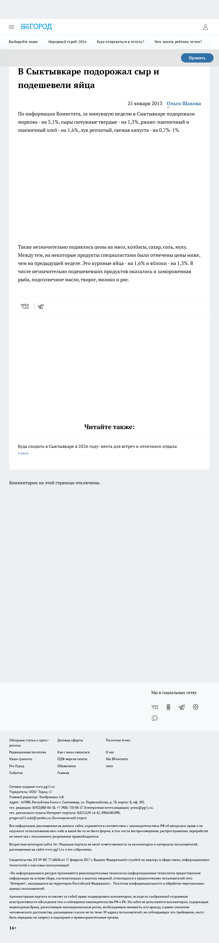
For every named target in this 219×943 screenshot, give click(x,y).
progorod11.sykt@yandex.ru (30, 818)
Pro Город (16, 766)
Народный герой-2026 (67, 41)
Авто (109, 766)
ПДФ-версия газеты (72, 759)
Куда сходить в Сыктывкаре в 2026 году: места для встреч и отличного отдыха (109, 450)
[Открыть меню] (11, 26)
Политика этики (118, 740)
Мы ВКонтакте (117, 759)
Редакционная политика (27, 752)
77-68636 (54, 860)
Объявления (66, 766)
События (16, 773)
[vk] (25, 306)
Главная (63, 773)
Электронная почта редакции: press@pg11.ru (118, 807)
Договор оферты (70, 740)
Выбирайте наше (23, 41)
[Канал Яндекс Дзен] (195, 707)
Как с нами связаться (73, 752)
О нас (110, 752)
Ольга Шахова (184, 103)
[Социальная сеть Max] (155, 718)
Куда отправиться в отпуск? (120, 41)
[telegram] (42, 306)
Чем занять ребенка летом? (178, 41)
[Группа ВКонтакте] (155, 707)
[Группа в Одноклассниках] (168, 707)
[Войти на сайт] (205, 26)
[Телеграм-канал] (182, 707)
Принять (197, 57)
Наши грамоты (20, 759)
